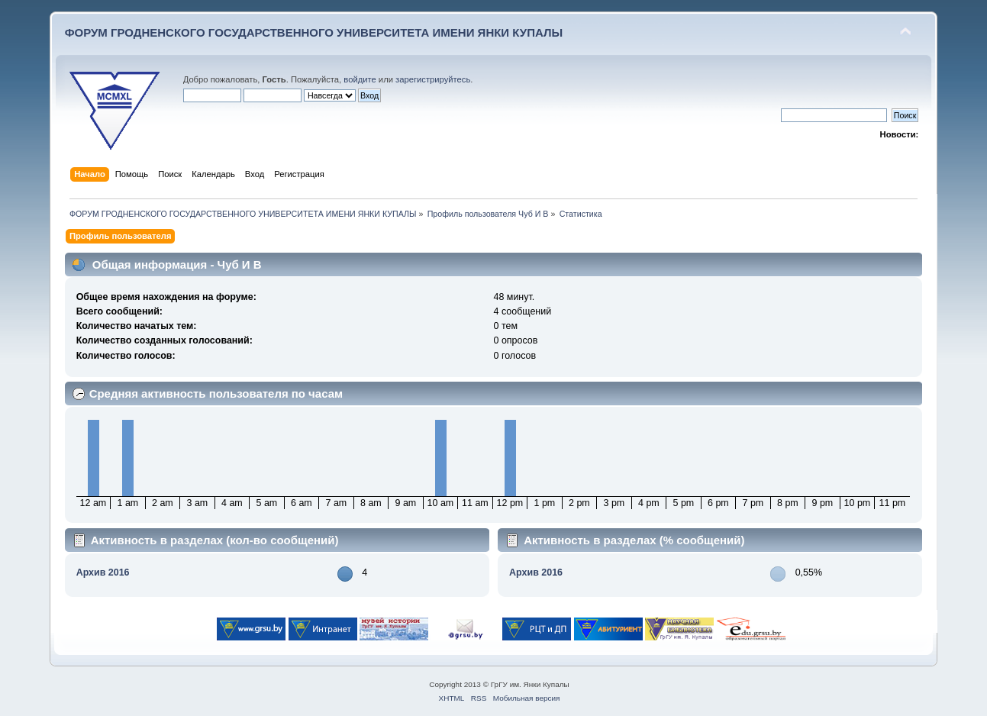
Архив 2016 (103, 572)
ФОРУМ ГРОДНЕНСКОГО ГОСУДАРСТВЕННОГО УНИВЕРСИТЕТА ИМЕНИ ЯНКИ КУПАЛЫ (314, 32)
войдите (360, 79)
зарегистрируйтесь (432, 79)
